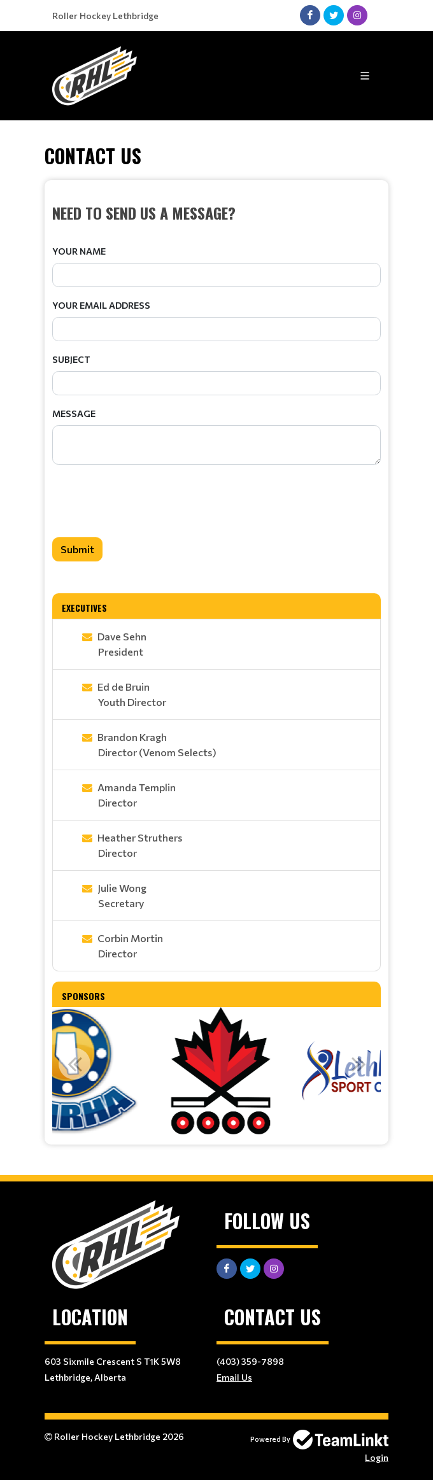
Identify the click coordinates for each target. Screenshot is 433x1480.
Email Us (234, 1377)
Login (376, 1457)
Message (74, 413)
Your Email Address (101, 305)
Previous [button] (74, 1064)
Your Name (79, 251)
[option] (98, 1070)
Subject (71, 359)
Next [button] (358, 1064)
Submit (77, 549)
